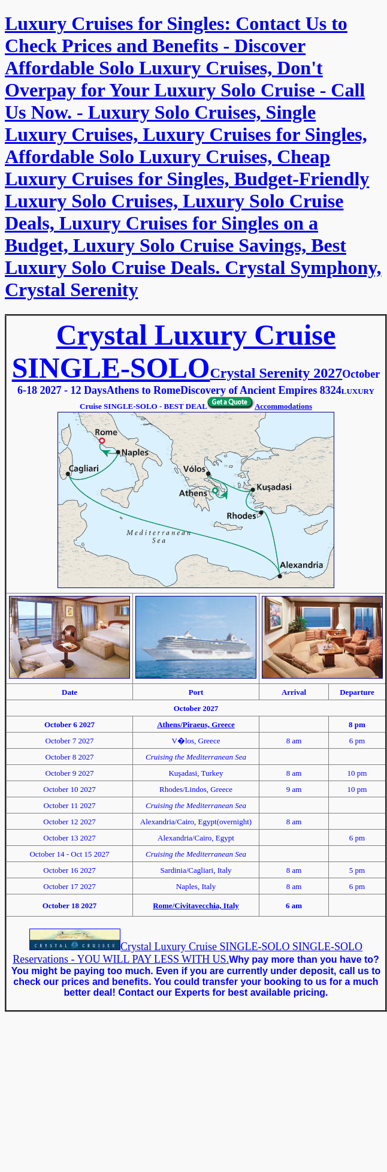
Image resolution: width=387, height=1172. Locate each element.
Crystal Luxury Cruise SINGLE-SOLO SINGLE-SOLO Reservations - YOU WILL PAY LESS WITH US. (187, 953)
